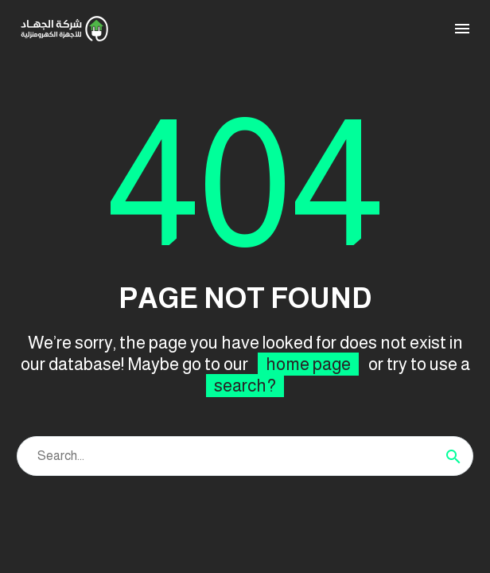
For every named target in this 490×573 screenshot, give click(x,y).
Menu (462, 28)
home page (308, 364)
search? (245, 386)
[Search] (245, 456)
